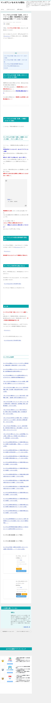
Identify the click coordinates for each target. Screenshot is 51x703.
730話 (8, 199)
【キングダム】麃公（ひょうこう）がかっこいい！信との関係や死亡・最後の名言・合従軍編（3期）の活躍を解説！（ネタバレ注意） (15, 403)
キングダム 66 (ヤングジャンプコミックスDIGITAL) (21, 583)
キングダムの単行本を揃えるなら (11, 65)
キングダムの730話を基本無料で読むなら (13, 63)
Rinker (21, 587)
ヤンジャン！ (7, 36)
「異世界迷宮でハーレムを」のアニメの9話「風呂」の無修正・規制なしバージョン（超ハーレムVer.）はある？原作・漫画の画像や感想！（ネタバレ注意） (9, 633)
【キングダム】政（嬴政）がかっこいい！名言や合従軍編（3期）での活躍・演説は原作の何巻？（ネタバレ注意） (15, 389)
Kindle (18, 594)
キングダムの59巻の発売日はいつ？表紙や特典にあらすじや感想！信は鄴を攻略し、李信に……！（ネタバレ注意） (15, 444)
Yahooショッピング (21, 570)
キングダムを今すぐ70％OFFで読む (12, 283)
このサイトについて (11, 9)
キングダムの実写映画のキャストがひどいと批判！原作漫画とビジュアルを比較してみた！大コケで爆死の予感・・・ (15, 520)
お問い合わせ (19, 9)
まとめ (6, 67)
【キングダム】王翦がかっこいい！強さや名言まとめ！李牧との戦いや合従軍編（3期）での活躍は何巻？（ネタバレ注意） (15, 411)
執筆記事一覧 (27, 629)
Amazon (19, 568)
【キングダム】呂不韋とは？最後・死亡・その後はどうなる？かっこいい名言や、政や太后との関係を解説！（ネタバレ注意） (15, 419)
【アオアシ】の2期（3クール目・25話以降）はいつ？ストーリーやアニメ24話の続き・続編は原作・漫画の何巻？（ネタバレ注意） (24, 633)
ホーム (2, 9)
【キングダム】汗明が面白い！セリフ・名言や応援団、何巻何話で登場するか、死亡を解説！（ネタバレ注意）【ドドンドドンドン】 (15, 427)
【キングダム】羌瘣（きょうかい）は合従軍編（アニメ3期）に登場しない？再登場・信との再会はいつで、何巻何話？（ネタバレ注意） (15, 436)
